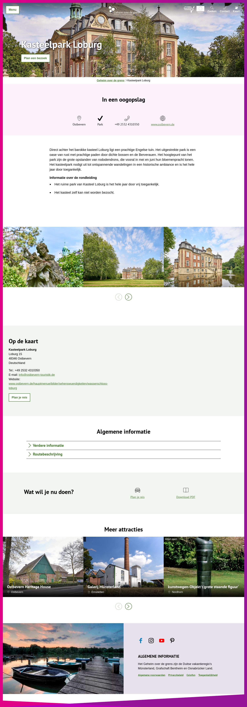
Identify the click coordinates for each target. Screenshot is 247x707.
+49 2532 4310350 (127, 124)
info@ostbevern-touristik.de (37, 374)
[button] (35, 58)
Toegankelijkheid (208, 675)
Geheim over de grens (110, 80)
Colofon (191, 675)
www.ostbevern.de (162, 124)
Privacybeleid (176, 675)
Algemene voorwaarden (151, 675)
